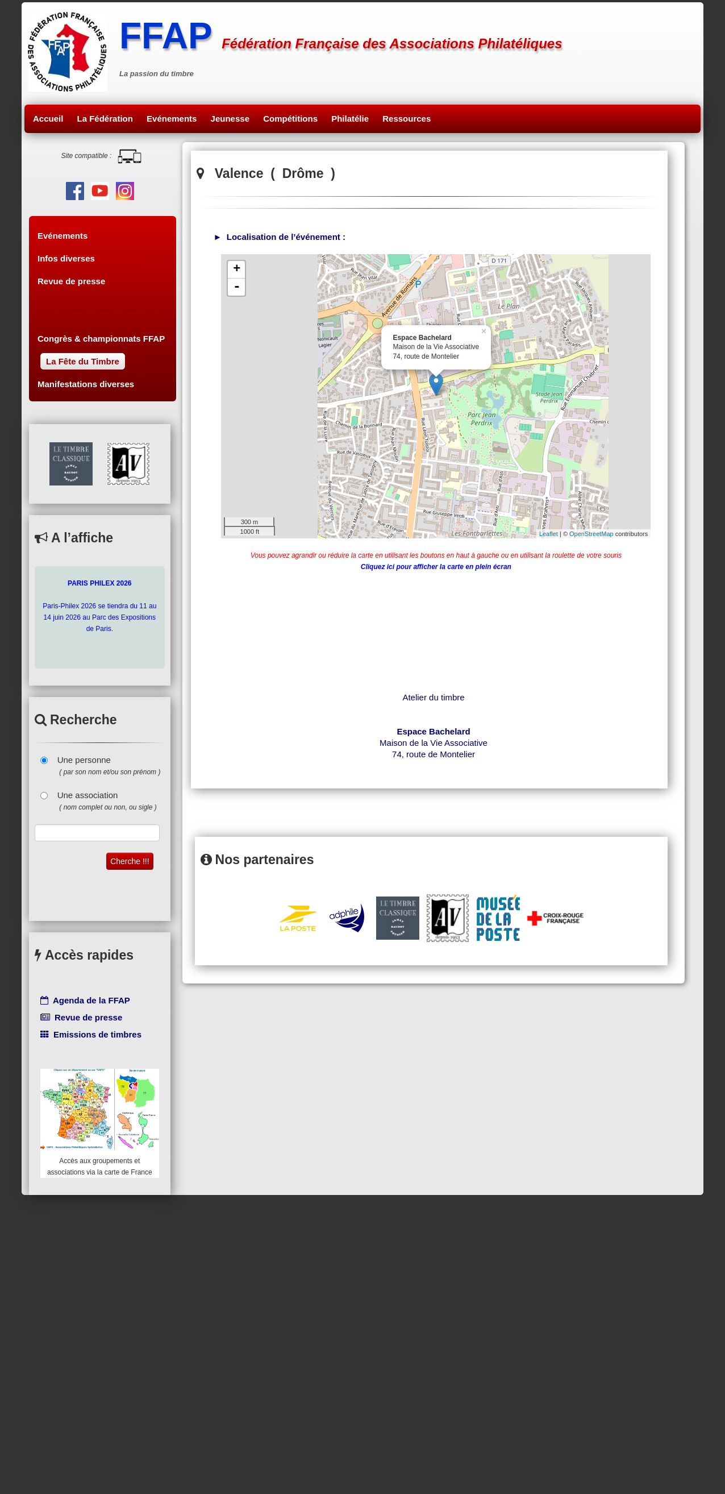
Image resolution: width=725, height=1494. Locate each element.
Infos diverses (66, 258)
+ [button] (236, 269)
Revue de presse (71, 281)
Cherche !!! (129, 861)
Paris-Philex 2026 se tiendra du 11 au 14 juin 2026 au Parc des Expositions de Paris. (99, 606)
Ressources (406, 118)
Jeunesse (230, 118)
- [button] (237, 287)
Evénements (172, 118)
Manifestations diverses (86, 384)
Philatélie (350, 118)
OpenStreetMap (591, 533)
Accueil (48, 118)
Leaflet (548, 533)
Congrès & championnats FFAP (101, 338)
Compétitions (290, 118)
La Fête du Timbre (82, 361)
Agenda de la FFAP (85, 1000)
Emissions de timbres (90, 1034)
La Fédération (105, 118)
